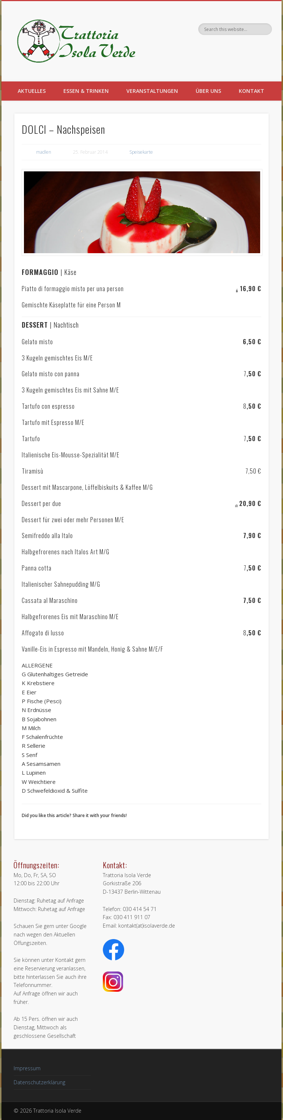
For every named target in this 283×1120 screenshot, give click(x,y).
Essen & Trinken (86, 90)
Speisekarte (141, 152)
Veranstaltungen (152, 90)
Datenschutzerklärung (39, 1082)
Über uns (208, 90)
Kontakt (251, 90)
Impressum (27, 1068)
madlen (43, 152)
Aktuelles (32, 90)
